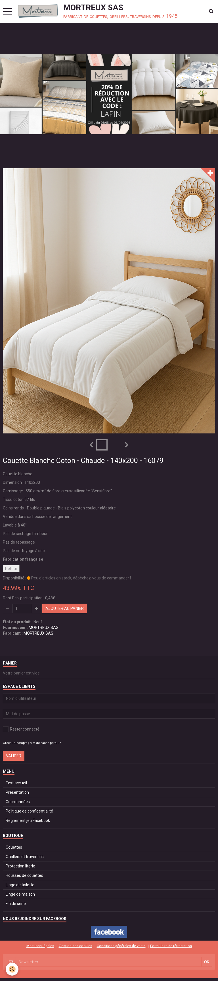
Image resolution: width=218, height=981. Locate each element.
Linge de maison (20, 894)
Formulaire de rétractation (171, 946)
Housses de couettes (24, 875)
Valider (13, 756)
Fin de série (16, 903)
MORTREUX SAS (43, 627)
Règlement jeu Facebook (28, 820)
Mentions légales (40, 946)
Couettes (14, 847)
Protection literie (20, 866)
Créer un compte (15, 743)
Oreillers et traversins (25, 856)
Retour (11, 568)
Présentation (17, 792)
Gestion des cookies (75, 946)
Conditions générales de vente (121, 946)
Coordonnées (18, 801)
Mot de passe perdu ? (45, 743)
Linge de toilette (20, 885)
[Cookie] (12, 969)
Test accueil (16, 783)
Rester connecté (21, 729)
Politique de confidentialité (29, 811)
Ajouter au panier (64, 608)
